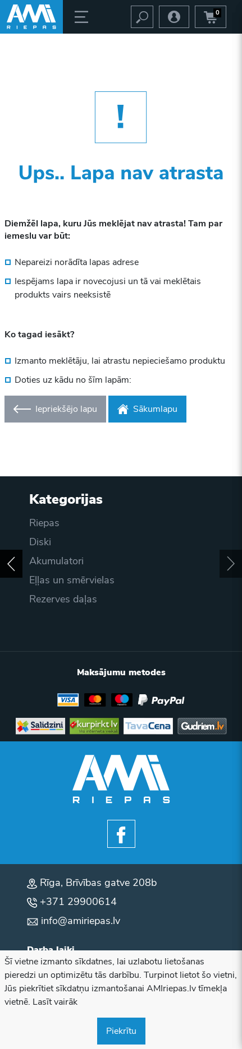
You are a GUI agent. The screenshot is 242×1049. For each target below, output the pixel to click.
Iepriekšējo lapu (55, 409)
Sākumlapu (147, 409)
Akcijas (45, 580)
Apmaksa (50, 542)
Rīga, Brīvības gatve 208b (98, 882)
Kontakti (47, 637)
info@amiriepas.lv (80, 920)
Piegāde (47, 523)
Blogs (42, 599)
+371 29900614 (78, 901)
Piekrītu (121, 1031)
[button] (11, 564)
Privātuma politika (69, 561)
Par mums (52, 618)
